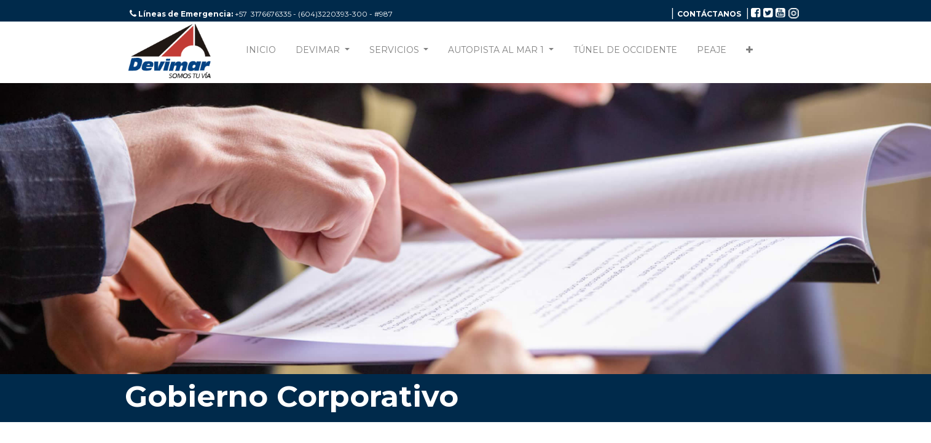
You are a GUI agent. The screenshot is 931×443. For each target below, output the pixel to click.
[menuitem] (261, 52)
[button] (749, 52)
